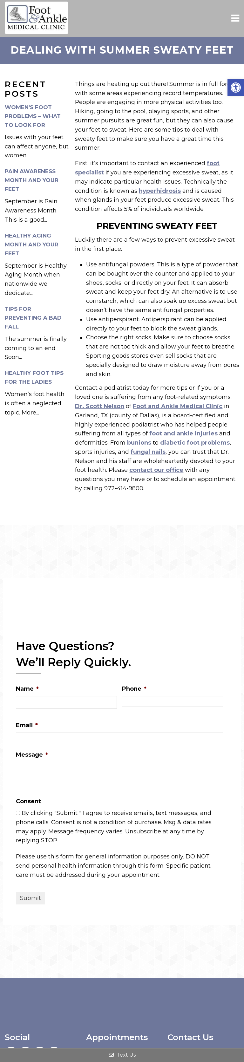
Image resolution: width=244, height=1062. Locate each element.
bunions (139, 442)
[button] (235, 87)
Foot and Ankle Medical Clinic (177, 406)
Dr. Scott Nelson (99, 406)
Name (27, 688)
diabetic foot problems (195, 442)
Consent (28, 801)
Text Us (122, 1055)
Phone (134, 688)
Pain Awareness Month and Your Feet (31, 180)
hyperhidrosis (160, 190)
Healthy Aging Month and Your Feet (31, 244)
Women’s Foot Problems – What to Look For (33, 116)
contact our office (156, 469)
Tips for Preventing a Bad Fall (33, 318)
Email (27, 725)
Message (32, 754)
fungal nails (148, 451)
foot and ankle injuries (183, 433)
